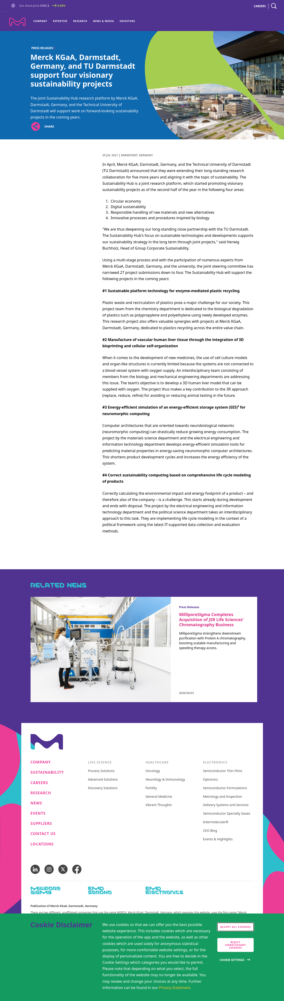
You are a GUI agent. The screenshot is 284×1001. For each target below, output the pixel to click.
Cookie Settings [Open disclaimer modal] (232, 960)
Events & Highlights (218, 839)
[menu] (84, 21)
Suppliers (41, 823)
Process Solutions (101, 771)
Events (38, 813)
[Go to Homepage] (14, 6)
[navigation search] (274, 6)
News (36, 803)
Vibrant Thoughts (159, 805)
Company (40, 21)
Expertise (60, 21)
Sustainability (47, 772)
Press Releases (42, 48)
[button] (14, 6)
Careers (39, 783)
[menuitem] (41, 21)
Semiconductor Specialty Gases (226, 814)
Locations (42, 844)
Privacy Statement (174, 987)
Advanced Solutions (103, 780)
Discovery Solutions (103, 788)
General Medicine (159, 797)
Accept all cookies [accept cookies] (235, 927)
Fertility (151, 788)
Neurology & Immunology (165, 780)
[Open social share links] (36, 126)
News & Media (103, 21)
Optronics (210, 780)
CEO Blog (210, 831)
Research (80, 21)
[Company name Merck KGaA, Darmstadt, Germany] (17, 22)
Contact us (43, 834)
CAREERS (260, 6)
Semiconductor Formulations (225, 788)
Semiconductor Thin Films (222, 771)
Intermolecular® (215, 822)
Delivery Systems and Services (226, 805)
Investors (127, 21)
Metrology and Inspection (222, 797)
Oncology (153, 771)
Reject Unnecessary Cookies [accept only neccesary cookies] (235, 944)
